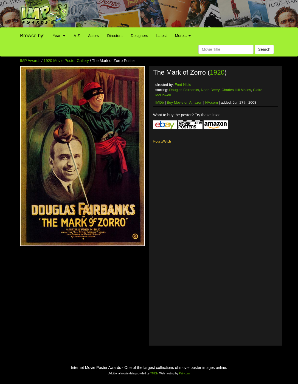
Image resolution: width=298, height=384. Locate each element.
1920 (217, 72)
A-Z (77, 35)
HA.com (211, 102)
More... (183, 35)
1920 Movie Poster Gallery (66, 60)
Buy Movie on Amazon (184, 102)
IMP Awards (30, 60)
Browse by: (32, 35)
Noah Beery (210, 90)
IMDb (159, 102)
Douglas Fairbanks (184, 90)
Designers (139, 35)
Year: (59, 35)
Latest (161, 35)
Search (264, 49)
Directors (114, 35)
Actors (93, 35)
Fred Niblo (183, 85)
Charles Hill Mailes (236, 90)
